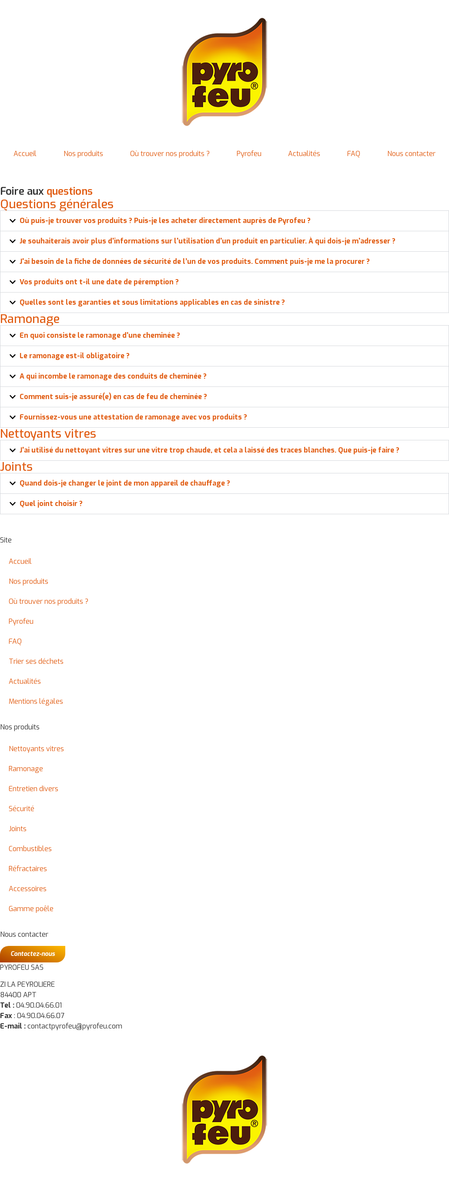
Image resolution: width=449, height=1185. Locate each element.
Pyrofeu (249, 153)
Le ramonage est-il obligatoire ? (75, 355)
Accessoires (28, 888)
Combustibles (30, 848)
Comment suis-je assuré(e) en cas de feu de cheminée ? (113, 396)
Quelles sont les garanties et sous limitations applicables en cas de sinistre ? (152, 302)
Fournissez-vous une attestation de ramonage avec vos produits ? (133, 417)
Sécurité (21, 808)
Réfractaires (28, 868)
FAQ (353, 153)
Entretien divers (33, 788)
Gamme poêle (31, 908)
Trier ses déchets (36, 661)
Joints (18, 828)
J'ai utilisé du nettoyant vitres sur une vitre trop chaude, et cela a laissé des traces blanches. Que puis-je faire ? (209, 450)
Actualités (304, 153)
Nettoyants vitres (36, 748)
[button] (224, 221)
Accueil (25, 153)
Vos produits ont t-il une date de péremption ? (99, 281)
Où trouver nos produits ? (170, 153)
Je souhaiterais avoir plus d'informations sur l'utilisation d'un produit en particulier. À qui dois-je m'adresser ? (207, 241)
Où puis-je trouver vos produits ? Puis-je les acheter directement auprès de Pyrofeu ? (165, 220)
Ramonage (26, 768)
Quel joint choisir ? (51, 503)
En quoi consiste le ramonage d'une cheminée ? (100, 335)
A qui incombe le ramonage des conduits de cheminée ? (113, 376)
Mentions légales (36, 701)
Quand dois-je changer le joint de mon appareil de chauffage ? (125, 483)
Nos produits (83, 153)
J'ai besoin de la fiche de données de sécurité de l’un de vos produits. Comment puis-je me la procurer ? (195, 261)
